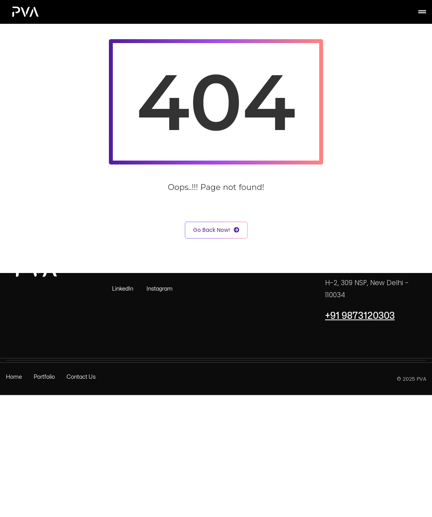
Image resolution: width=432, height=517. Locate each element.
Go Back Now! (216, 230)
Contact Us (81, 376)
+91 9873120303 (360, 315)
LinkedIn (122, 288)
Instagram (159, 288)
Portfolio (44, 376)
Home (14, 376)
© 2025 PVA (411, 378)
